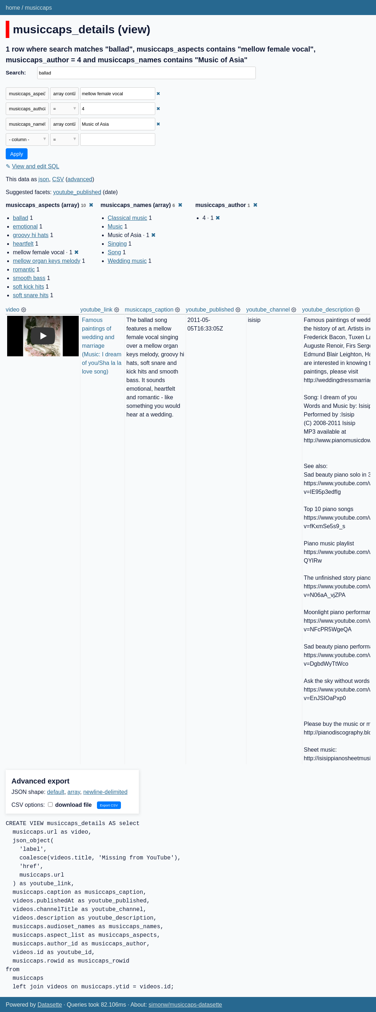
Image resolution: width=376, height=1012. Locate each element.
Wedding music (127, 261)
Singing (117, 244)
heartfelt (23, 244)
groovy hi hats (31, 235)
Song (114, 252)
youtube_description (327, 310)
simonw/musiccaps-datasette (185, 1005)
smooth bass (29, 278)
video (12, 310)
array (74, 792)
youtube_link (96, 310)
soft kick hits (28, 287)
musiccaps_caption (149, 310)
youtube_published (77, 192)
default (55, 792)
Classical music (127, 218)
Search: (16, 72)
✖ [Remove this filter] (158, 93)
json (44, 179)
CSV (58, 179)
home (13, 8)
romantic (24, 269)
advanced (80, 179)
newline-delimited (105, 792)
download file (70, 805)
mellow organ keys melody (46, 261)
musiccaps (38, 8)
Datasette (50, 1005)
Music (115, 226)
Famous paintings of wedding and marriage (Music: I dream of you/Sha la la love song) (102, 346)
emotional (25, 226)
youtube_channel (268, 310)
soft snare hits (31, 295)
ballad (20, 218)
